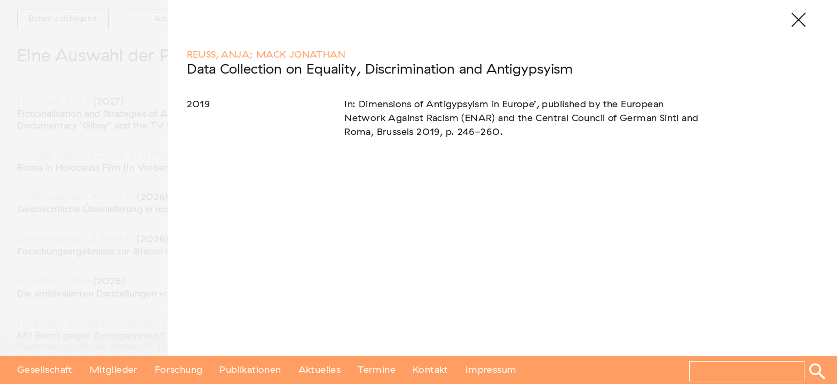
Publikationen (250, 369)
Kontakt (430, 369)
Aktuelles (319, 369)
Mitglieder (114, 369)
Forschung (179, 369)
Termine (377, 369)
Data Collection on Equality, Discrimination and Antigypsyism (380, 69)
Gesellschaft (45, 369)
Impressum (491, 369)
